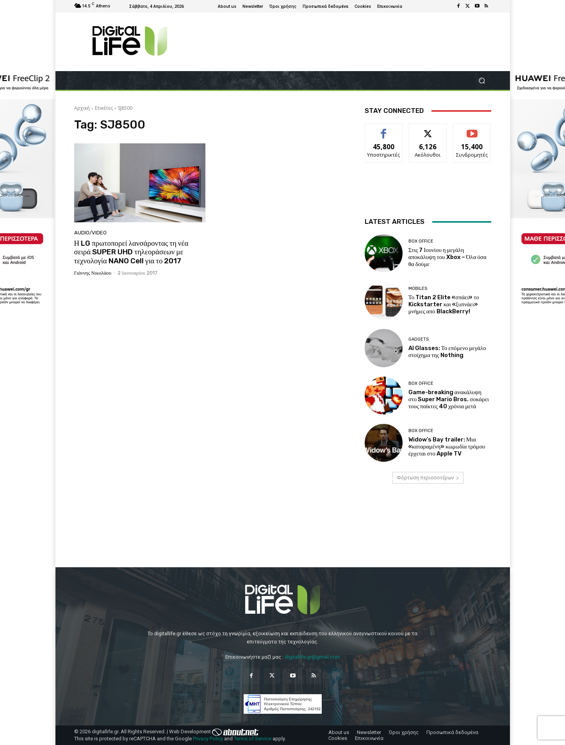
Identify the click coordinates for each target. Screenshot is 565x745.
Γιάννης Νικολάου (93, 273)
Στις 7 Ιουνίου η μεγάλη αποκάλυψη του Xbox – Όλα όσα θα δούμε (447, 257)
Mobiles (417, 288)
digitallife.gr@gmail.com (312, 657)
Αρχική (82, 108)
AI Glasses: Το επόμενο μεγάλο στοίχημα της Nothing (447, 352)
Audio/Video (90, 232)
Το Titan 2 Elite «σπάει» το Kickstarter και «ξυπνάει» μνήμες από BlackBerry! (443, 304)
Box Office (420, 241)
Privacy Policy (208, 738)
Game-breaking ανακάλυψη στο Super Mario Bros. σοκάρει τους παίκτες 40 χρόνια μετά (448, 399)
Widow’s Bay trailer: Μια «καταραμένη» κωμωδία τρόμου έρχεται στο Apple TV (446, 446)
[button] (482, 80)
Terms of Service (252, 738)
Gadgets (418, 339)
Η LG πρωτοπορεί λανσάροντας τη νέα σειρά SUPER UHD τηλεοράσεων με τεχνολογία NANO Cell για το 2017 (131, 252)
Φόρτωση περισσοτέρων (428, 477)
